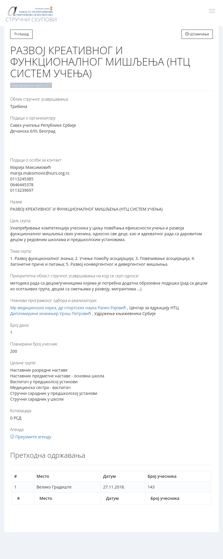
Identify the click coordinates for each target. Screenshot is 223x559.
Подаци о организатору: (33, 118)
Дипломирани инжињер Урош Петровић (50, 313)
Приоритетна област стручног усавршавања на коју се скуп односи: (74, 275)
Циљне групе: (23, 363)
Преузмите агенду (30, 436)
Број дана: (19, 325)
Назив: (16, 202)
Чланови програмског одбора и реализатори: (53, 300)
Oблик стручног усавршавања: (39, 99)
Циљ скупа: (20, 220)
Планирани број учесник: (34, 344)
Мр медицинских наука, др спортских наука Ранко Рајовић (68, 307)
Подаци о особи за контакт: (36, 160)
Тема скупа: (21, 251)
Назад (21, 34)
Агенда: (17, 429)
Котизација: (21, 410)
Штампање (197, 34)
